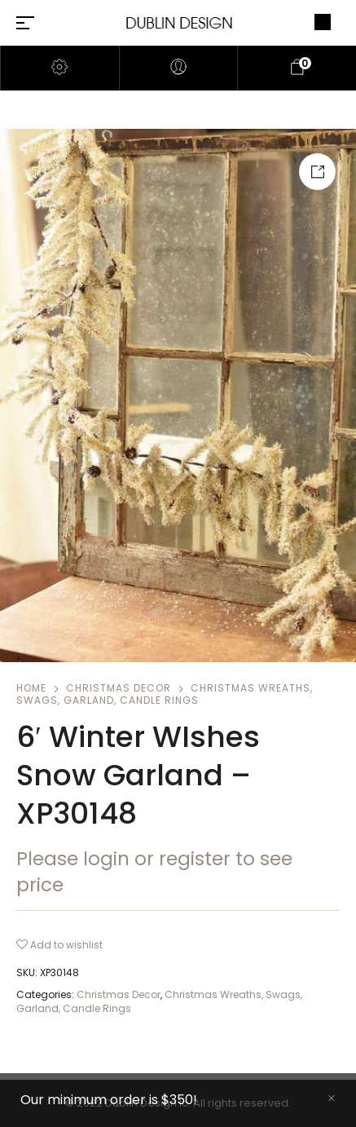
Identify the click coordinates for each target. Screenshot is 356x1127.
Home (31, 688)
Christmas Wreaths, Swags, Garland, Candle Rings (164, 694)
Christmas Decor (118, 688)
